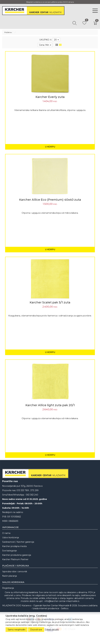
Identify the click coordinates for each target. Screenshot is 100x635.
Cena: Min (45, 45)
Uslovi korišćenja (10, 537)
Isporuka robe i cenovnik (14, 571)
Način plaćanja (9, 576)
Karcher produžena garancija (16, 555)
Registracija (8, 588)
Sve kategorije (9, 550)
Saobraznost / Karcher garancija (18, 542)
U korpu (50, 146)
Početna (8, 32)
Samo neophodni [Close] (16, 629)
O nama (6, 533)
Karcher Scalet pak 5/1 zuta (50, 302)
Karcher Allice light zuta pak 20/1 (50, 405)
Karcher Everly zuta (50, 97)
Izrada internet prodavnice (45, 608)
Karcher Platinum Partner (15, 559)
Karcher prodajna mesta (14, 546)
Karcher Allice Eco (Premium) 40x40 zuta (50, 199)
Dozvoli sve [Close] (36, 629)
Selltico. (65, 608)
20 (56, 39)
